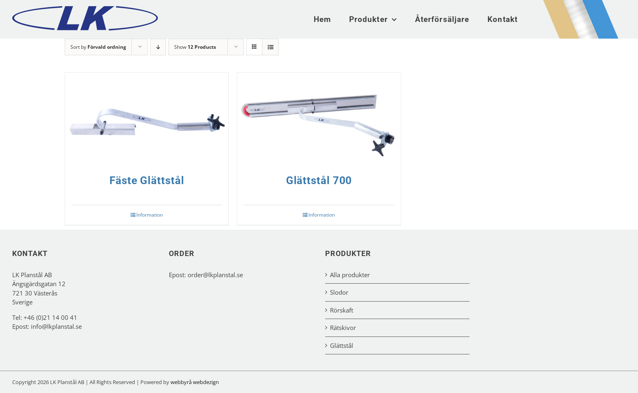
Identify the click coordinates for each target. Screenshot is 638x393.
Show (195, 46)
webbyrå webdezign (194, 382)
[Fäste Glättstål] (146, 119)
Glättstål (341, 345)
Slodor (339, 292)
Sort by (98, 46)
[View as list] (270, 47)
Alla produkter (350, 275)
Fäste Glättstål (146, 180)
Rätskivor (343, 328)
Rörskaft (341, 310)
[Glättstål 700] (318, 119)
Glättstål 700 (319, 180)
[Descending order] (158, 47)
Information (149, 214)
